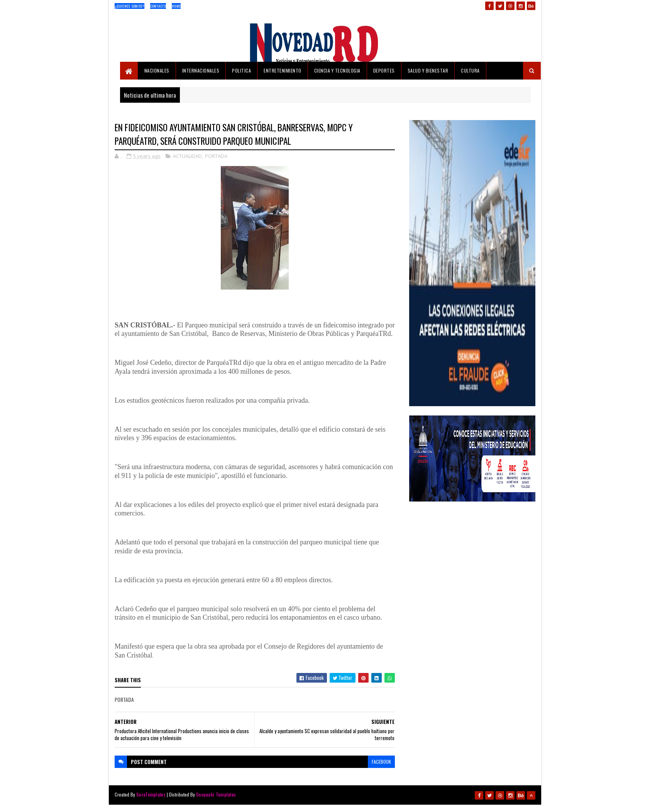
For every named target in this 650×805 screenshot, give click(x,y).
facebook (381, 761)
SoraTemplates (151, 794)
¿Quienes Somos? (129, 6)
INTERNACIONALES (201, 70)
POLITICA (241, 70)
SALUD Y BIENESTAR (428, 70)
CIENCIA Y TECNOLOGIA (337, 70)
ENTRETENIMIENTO (282, 70)
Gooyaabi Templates (216, 794)
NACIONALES (156, 70)
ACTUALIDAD (187, 156)
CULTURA (470, 70)
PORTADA (216, 156)
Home (176, 6)
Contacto (158, 6)
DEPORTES (384, 70)
